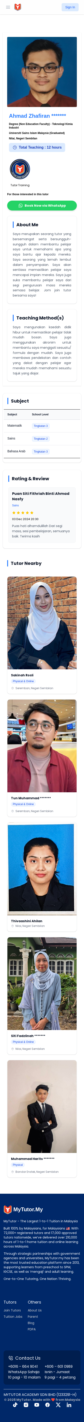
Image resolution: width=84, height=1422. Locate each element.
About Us (35, 1310)
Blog (31, 1323)
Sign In (70, 7)
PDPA (32, 1329)
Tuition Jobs (13, 1316)
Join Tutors (12, 1310)
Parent (33, 1316)
